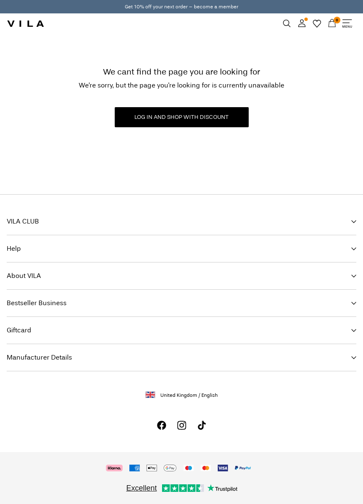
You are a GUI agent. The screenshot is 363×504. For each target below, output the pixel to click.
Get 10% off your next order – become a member (181, 7)
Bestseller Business (37, 303)
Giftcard (19, 330)
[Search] (286, 23)
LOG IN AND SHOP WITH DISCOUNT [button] (181, 117)
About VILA (24, 276)
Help (14, 248)
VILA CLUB (23, 221)
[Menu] (347, 23)
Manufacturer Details (39, 357)
